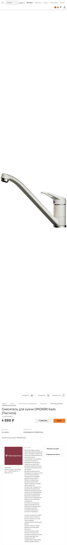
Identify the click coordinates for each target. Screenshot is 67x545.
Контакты (30, 2)
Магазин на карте (53, 448)
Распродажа (54, 2)
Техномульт (7, 416)
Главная (4, 403)
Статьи (62, 2)
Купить (59, 420)
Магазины (38, 2)
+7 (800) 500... (43, 420)
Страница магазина (53, 454)
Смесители (43, 403)
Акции (46, 2)
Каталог (12, 403)
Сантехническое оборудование (27, 403)
